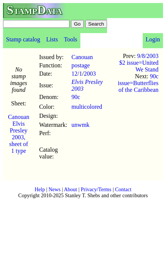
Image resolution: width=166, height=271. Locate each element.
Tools (70, 39)
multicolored (86, 107)
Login (153, 39)
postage (80, 65)
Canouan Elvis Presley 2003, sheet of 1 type (18, 134)
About (70, 189)
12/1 (76, 73)
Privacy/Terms (96, 189)
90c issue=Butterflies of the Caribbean (138, 83)
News (54, 189)
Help (40, 189)
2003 (90, 73)
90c (75, 97)
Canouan (82, 57)
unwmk (80, 125)
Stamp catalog (23, 39)
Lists (52, 39)
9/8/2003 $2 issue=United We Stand (138, 63)
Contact (123, 189)
